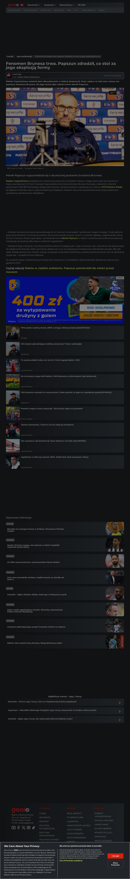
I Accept (115, 856)
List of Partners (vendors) (70, 861)
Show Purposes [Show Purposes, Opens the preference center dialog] (115, 864)
